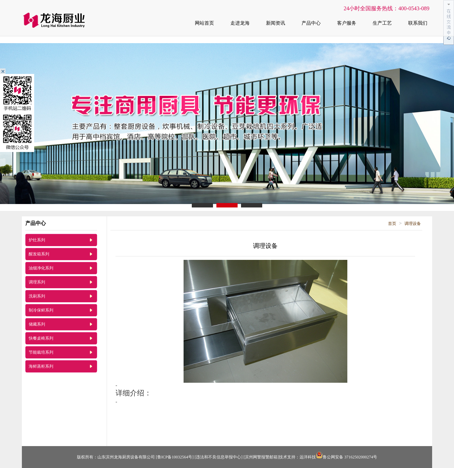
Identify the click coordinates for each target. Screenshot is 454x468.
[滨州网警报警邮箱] (261, 457)
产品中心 (311, 23)
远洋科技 (307, 457)
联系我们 (417, 23)
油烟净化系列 (41, 268)
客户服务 (346, 23)
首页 (392, 223)
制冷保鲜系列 (41, 310)
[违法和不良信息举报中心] (218, 457)
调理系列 (37, 282)
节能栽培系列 (41, 352)
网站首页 (204, 23)
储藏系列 (37, 324)
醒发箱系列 (39, 254)
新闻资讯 (275, 23)
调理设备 (412, 223)
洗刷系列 (37, 296)
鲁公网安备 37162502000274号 (346, 457)
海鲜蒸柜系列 (41, 366)
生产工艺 (382, 23)
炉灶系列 (37, 240)
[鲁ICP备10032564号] (175, 457)
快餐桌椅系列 (41, 338)
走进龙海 (240, 23)
